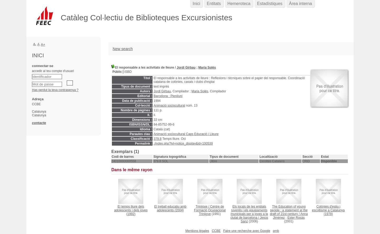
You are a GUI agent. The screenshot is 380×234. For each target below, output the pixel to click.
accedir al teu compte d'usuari (53, 71)
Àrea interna (300, 3)
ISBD (128, 72)
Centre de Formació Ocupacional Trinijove (210, 210)
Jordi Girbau (186, 67)
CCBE (216, 231)
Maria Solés (207, 67)
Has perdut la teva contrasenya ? (55, 90)
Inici (196, 3)
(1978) (328, 210)
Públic (117, 72)
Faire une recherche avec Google (246, 231)
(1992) (131, 210)
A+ (43, 44)
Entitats (214, 3)
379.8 (158, 139)
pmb (276, 231)
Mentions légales (197, 231)
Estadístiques (269, 3)
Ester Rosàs (296, 217)
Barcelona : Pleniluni (168, 96)
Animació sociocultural (169, 105)
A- (34, 44)
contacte (39, 123)
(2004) (170, 208)
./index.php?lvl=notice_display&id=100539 (183, 143)
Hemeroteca (238, 3)
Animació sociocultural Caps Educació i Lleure (186, 134)
